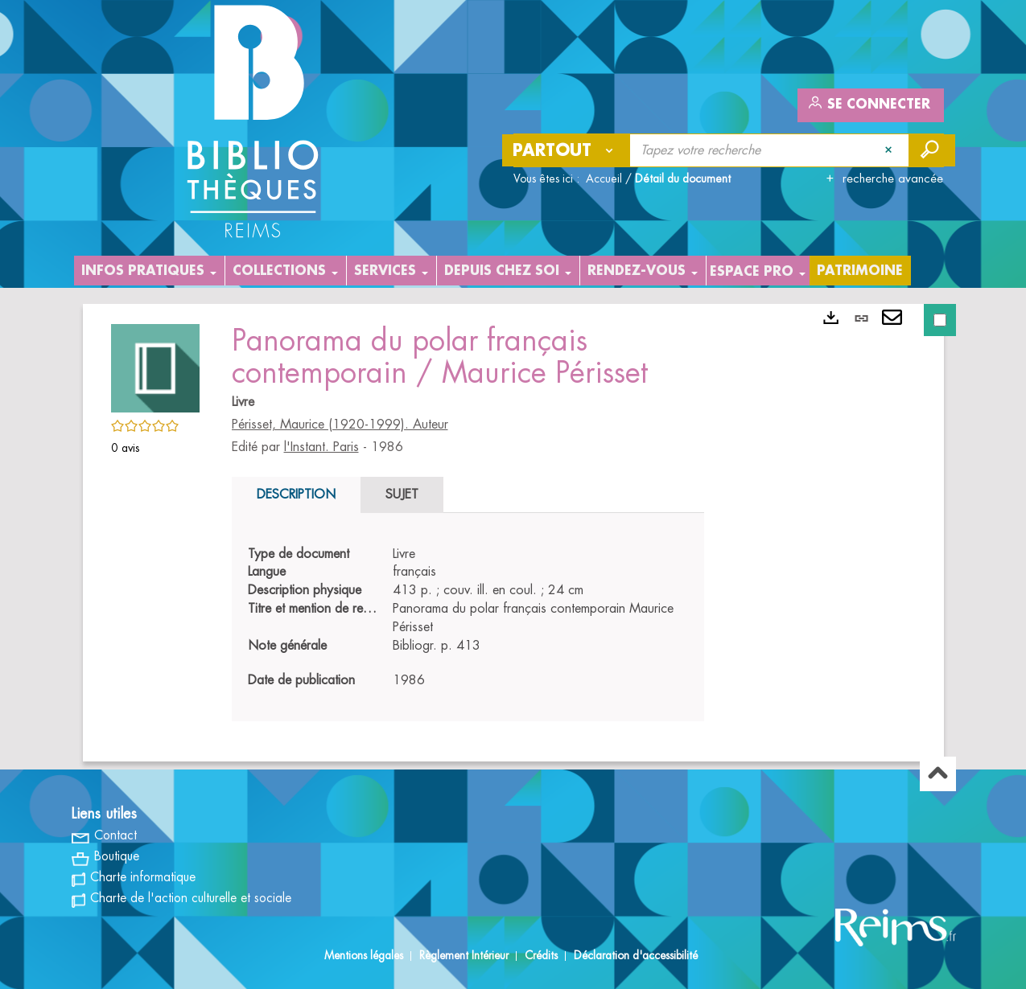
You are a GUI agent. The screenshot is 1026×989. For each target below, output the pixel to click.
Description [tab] (296, 494)
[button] (155, 365)
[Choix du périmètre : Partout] (566, 150)
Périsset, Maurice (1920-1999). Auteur (340, 424)
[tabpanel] (468, 617)
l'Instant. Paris (321, 447)
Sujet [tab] (401, 494)
